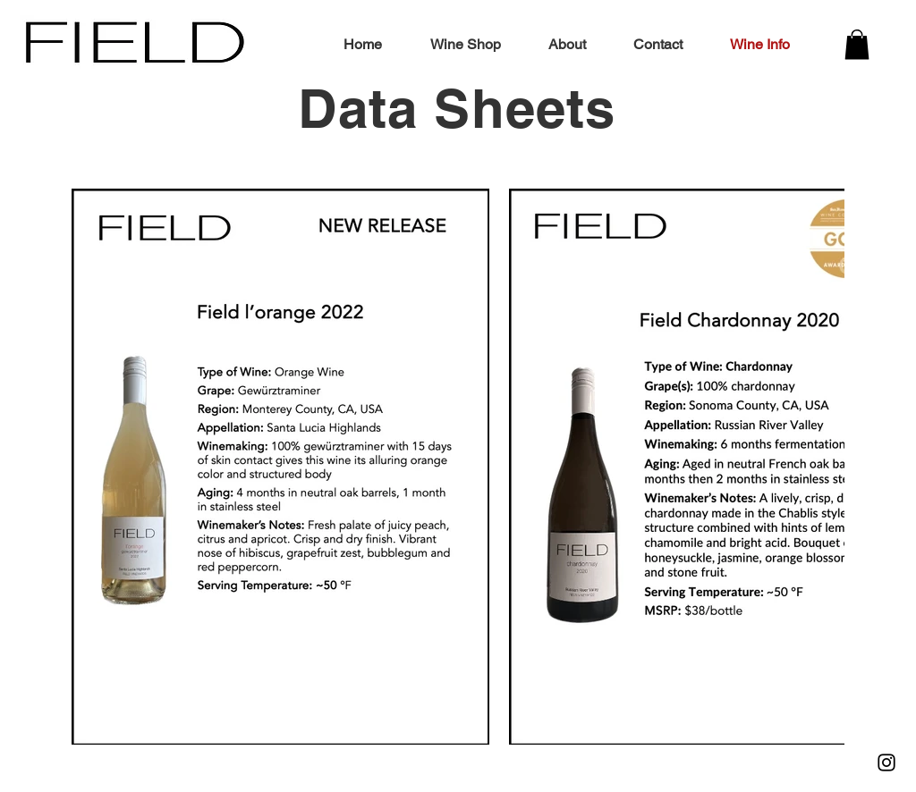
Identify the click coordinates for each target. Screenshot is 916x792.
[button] (856, 44)
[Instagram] (886, 762)
